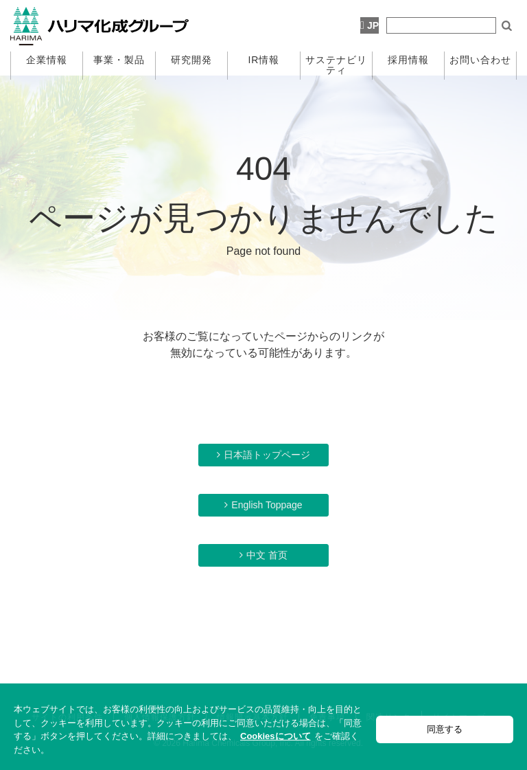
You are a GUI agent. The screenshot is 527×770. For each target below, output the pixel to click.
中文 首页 (267, 555)
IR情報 (263, 59)
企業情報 (46, 59)
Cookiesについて (275, 736)
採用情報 (408, 59)
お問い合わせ (480, 59)
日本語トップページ (267, 454)
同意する (444, 729)
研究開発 (191, 59)
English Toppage (266, 504)
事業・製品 (119, 59)
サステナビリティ (336, 65)
